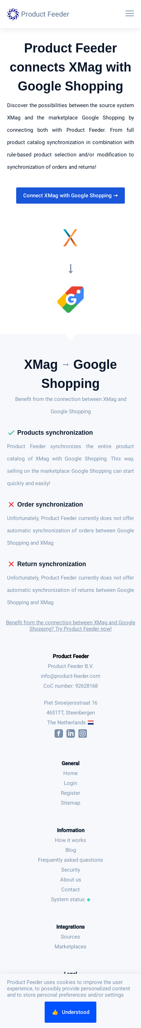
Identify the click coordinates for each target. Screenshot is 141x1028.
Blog (70, 850)
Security (70, 870)
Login (70, 783)
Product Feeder (71, 656)
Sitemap (70, 803)
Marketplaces (70, 946)
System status (70, 899)
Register (70, 793)
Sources (70, 937)
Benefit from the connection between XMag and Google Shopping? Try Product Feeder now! (70, 625)
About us (70, 880)
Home (70, 773)
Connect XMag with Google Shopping (70, 195)
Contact (70, 889)
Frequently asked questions (70, 860)
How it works (70, 840)
